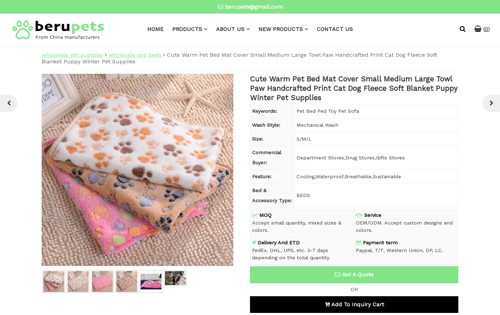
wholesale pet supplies (72, 55)
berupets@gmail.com (254, 6)
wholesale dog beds (135, 55)
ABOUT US (230, 29)
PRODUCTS (187, 29)
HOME (155, 29)
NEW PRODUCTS (280, 29)
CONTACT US (335, 29)
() (482, 29)
